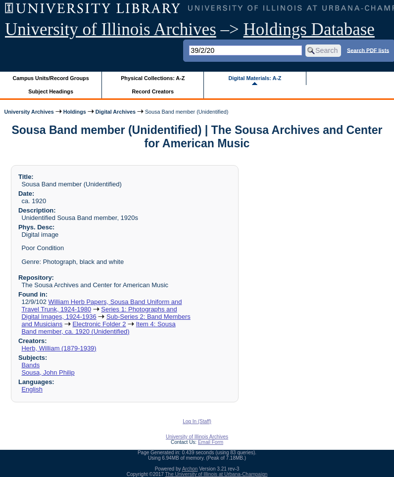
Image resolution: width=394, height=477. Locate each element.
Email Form (210, 442)
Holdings (74, 112)
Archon (190, 469)
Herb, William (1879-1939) (58, 348)
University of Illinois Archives (110, 29)
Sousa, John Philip (47, 372)
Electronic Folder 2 (99, 324)
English (31, 389)
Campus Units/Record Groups (51, 78)
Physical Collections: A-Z (153, 78)
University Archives (28, 112)
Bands (30, 365)
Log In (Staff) (197, 421)
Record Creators (153, 91)
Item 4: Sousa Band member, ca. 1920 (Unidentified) (98, 327)
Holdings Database (309, 29)
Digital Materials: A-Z (254, 78)
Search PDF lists (368, 50)
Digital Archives (116, 112)
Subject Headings (50, 91)
